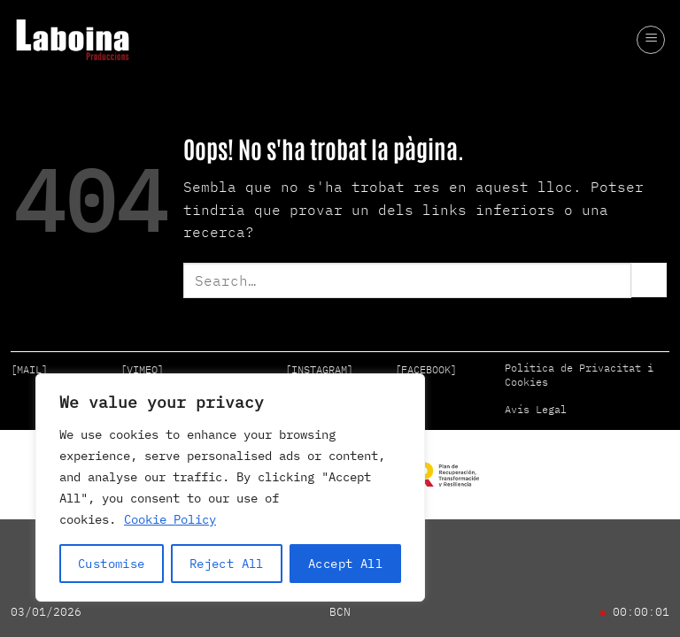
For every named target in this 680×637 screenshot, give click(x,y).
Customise (111, 564)
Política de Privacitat (573, 367)
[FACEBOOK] (426, 369)
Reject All (226, 564)
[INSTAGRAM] (319, 369)
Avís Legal (536, 409)
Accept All (345, 564)
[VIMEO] (142, 369)
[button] (651, 40)
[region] (230, 487)
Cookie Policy (170, 519)
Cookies (526, 381)
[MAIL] (29, 369)
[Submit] (649, 280)
